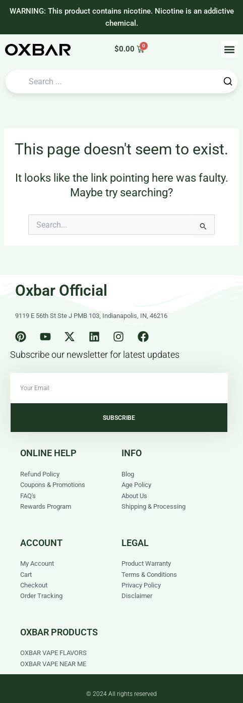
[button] (229, 49)
